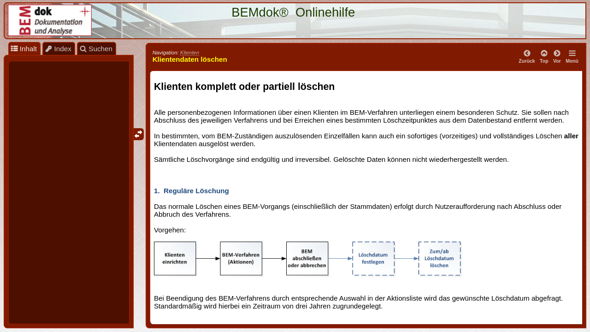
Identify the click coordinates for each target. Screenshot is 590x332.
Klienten (189, 52)
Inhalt (24, 49)
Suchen (96, 49)
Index (58, 49)
